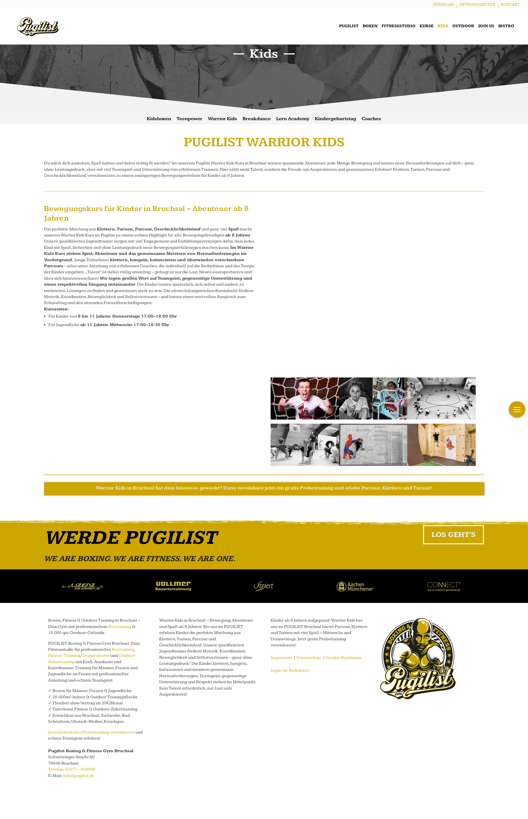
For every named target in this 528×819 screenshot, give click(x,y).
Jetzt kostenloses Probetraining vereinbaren (91, 732)
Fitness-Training (64, 655)
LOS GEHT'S (453, 534)
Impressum (282, 657)
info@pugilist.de (79, 775)
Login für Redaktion (290, 670)
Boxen (370, 26)
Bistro (506, 26)
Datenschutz (308, 657)
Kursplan (443, 4)
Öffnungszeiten (477, 4)
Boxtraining (119, 626)
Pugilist (349, 26)
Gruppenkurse (95, 655)
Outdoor (463, 26)
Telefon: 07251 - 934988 (71, 769)
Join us (486, 26)
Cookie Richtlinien (344, 657)
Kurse (427, 26)
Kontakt (510, 4)
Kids (443, 26)
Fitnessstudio (399, 26)
